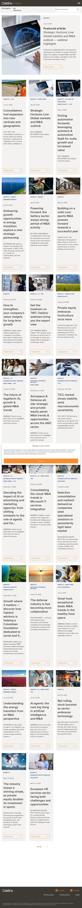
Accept (41, 461)
